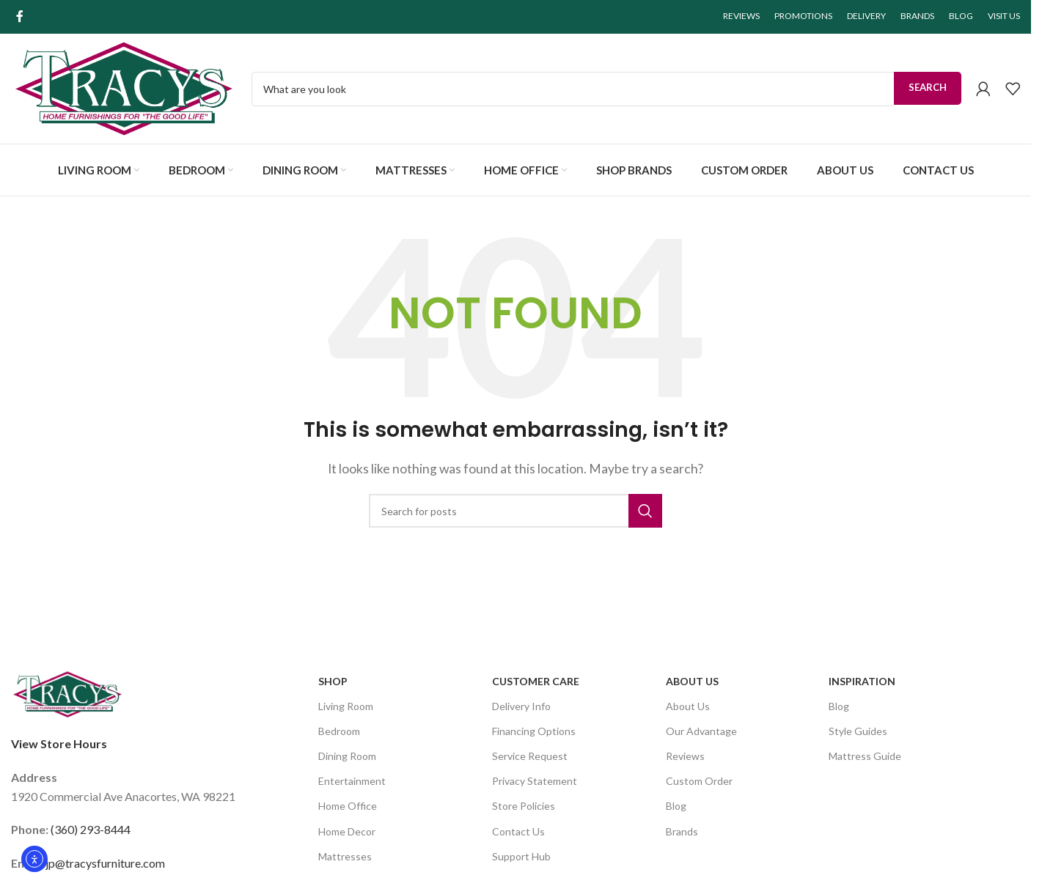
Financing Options (534, 731)
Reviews (685, 756)
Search (928, 87)
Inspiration (862, 681)
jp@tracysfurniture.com (105, 863)
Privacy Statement (534, 781)
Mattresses (345, 856)
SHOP (333, 681)
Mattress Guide (865, 756)
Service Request (530, 756)
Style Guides (858, 731)
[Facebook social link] (20, 16)
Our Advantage (701, 731)
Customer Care (535, 681)
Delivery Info (521, 706)
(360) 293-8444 (91, 829)
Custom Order (699, 781)
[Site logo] (124, 87)
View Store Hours (59, 743)
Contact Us (518, 831)
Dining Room (347, 756)
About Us (692, 681)
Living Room (345, 706)
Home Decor (346, 831)
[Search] (515, 511)
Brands (682, 831)
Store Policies (523, 806)
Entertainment (352, 781)
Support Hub (521, 856)
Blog (676, 806)
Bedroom (339, 731)
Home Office (347, 806)
